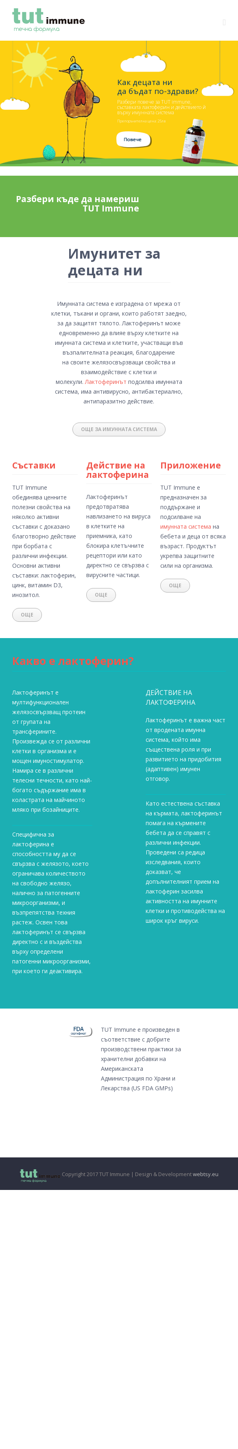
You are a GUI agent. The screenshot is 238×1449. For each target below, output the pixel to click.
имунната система (185, 526)
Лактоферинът (106, 382)
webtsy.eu (205, 1174)
